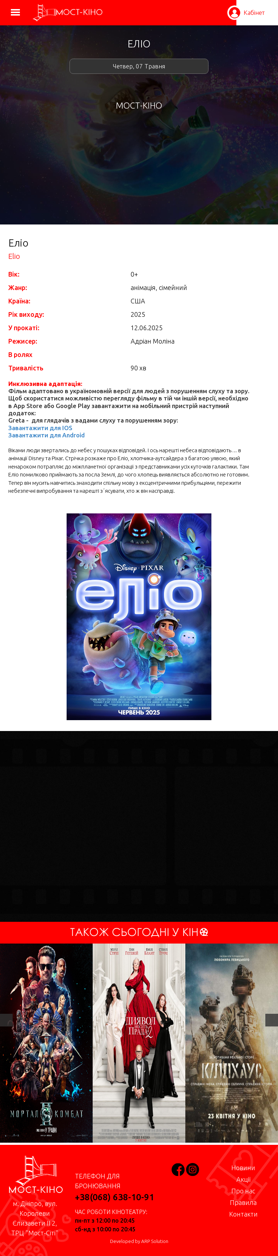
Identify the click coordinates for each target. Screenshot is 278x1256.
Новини (243, 1167)
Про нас (243, 1190)
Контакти (243, 1214)
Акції (243, 1179)
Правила (243, 1202)
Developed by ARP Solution (139, 1241)
